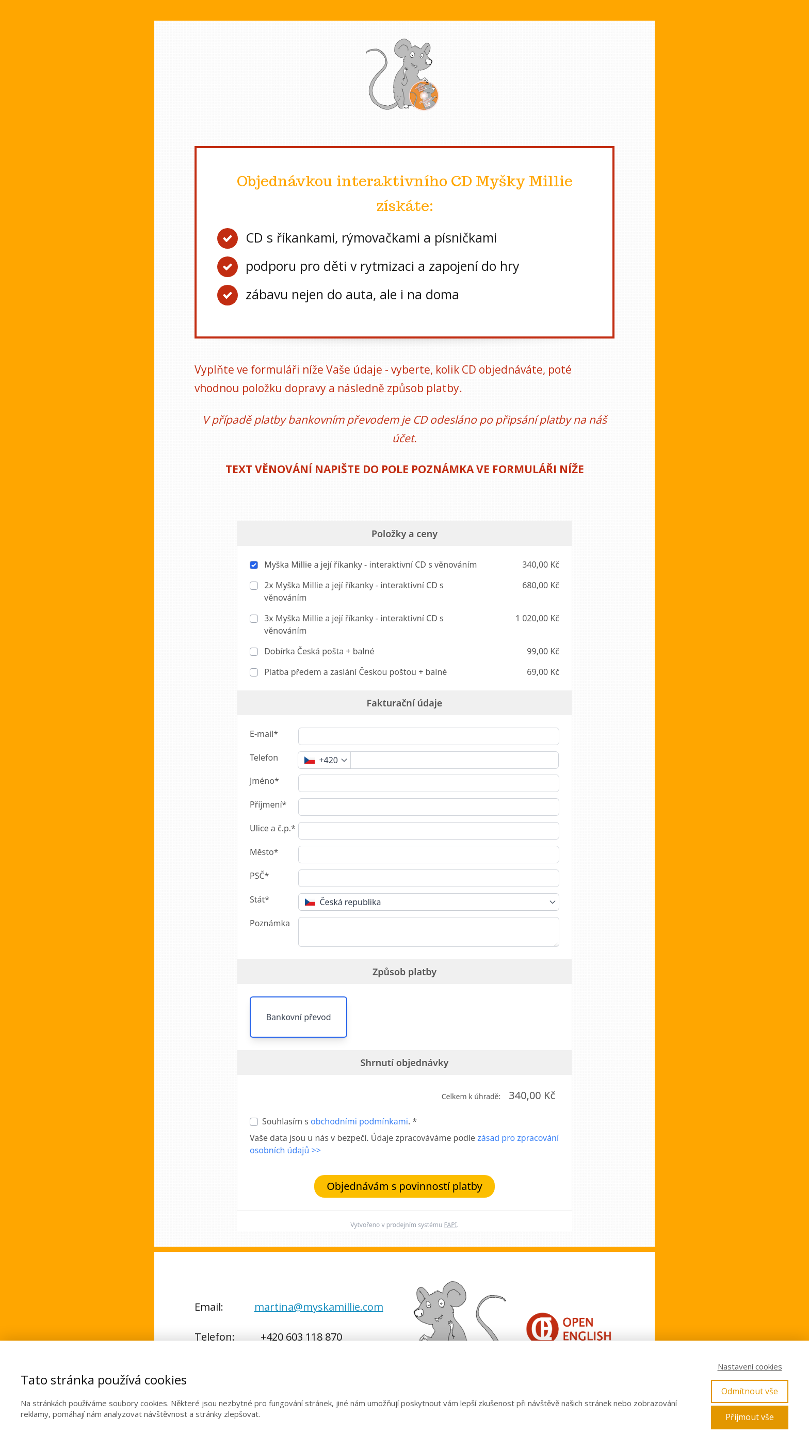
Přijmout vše (749, 1417)
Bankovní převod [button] (298, 1017)
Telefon (264, 757)
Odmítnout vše (749, 1391)
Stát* (259, 899)
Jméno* (264, 780)
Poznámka (270, 923)
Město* (264, 852)
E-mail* (264, 733)
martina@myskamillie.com (318, 1307)
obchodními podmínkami (359, 1121)
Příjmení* (268, 804)
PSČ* (259, 875)
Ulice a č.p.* (273, 828)
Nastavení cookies (750, 1366)
